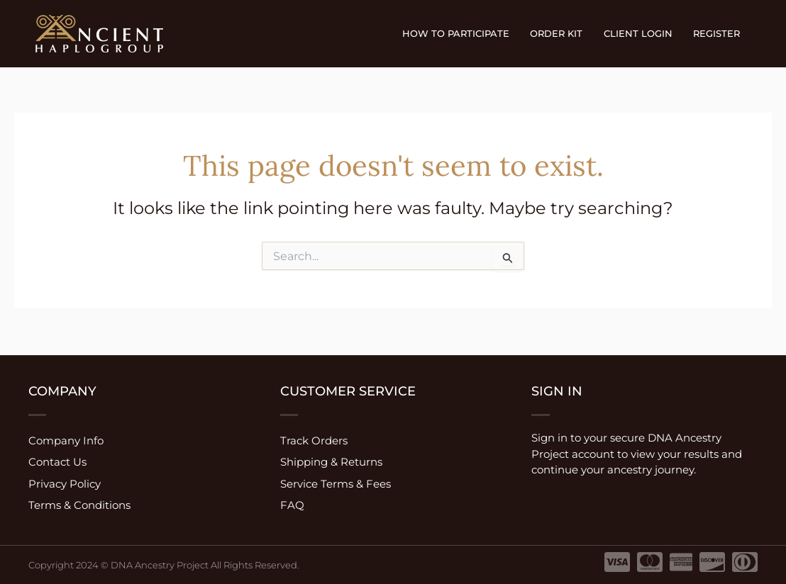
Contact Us (57, 461)
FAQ (292, 505)
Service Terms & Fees (335, 483)
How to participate (464, 33)
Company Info (66, 440)
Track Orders (314, 440)
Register (717, 33)
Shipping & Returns (331, 461)
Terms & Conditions (79, 505)
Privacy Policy (64, 483)
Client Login (641, 33)
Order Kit (562, 33)
